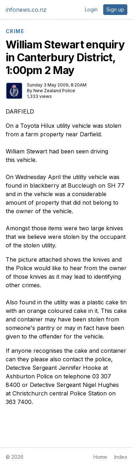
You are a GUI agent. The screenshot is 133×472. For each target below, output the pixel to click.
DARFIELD (20, 111)
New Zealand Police (54, 90)
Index (120, 457)
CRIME (15, 31)
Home (100, 457)
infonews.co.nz (26, 9)
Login (91, 9)
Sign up (115, 9)
